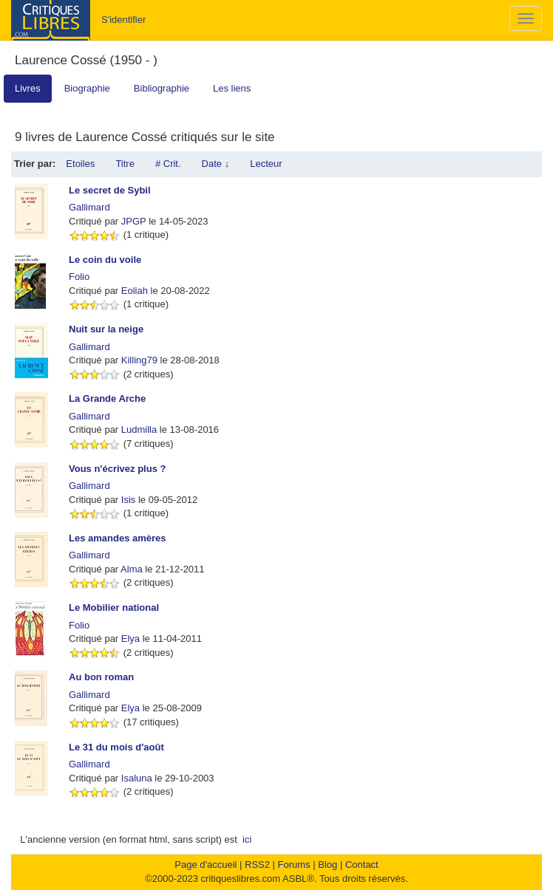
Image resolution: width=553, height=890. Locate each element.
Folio (79, 276)
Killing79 (139, 360)
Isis (128, 499)
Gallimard (89, 207)
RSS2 (257, 864)
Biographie (87, 88)
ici (246, 839)
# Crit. (168, 163)
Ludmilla (139, 429)
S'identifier (123, 19)
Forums (294, 864)
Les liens (232, 88)
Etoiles (80, 163)
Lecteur (266, 163)
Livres (28, 88)
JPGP (133, 221)
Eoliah (134, 290)
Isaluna (136, 778)
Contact (362, 864)
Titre (125, 163)
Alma (132, 569)
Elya (130, 638)
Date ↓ (216, 163)
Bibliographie (161, 88)
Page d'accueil (205, 864)
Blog (327, 864)
